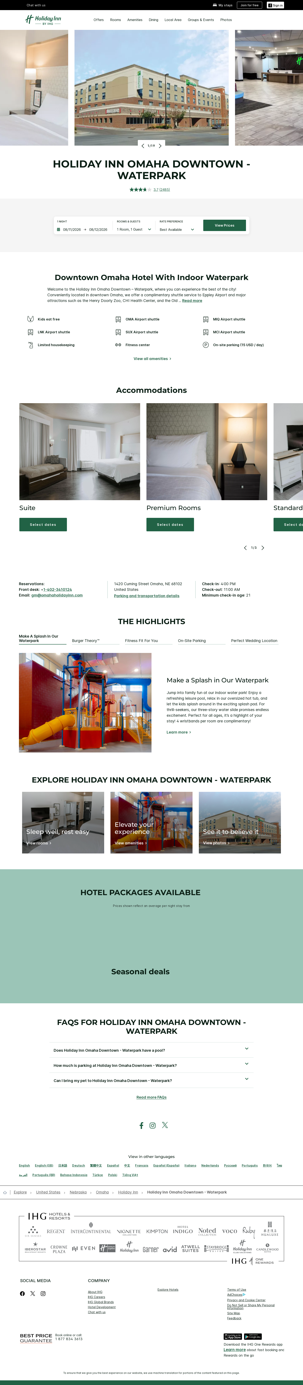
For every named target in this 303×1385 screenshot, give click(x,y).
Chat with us (97, 1312)
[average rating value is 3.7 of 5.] (144, 189)
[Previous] (143, 146)
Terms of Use (236, 1289)
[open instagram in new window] (150, 1126)
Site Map (233, 1313)
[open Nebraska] (78, 1192)
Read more (192, 300)
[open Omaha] (102, 1192)
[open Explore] (21, 1192)
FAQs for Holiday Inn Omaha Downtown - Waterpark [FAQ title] (151, 1026)
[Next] (159, 146)
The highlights (151, 621)
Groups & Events (201, 20)
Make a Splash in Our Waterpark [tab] (38, 638)
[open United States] (48, 1192)
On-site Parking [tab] (192, 641)
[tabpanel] (151, 702)
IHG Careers (96, 1297)
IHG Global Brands (101, 1302)
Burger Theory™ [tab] (85, 641)
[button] (275, 5)
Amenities (134, 20)
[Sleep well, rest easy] (38, 844)
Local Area (173, 20)
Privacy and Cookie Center (246, 1300)
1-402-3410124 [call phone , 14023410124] (57, 589)
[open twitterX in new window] (162, 1126)
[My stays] (223, 5)
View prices (224, 225)
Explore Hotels (168, 1289)
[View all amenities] (152, 359)
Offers (99, 20)
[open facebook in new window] (139, 1126)
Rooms (115, 20)
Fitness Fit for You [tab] (141, 641)
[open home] (6, 1192)
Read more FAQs (152, 1097)
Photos (226, 20)
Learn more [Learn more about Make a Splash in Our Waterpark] (177, 732)
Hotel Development (102, 1307)
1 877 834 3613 (69, 1339)
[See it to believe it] (215, 844)
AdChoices (236, 1295)
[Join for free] (249, 5)
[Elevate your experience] (130, 844)
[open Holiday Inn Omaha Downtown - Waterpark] (186, 1192)
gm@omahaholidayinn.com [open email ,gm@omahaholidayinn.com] (57, 595)
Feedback (234, 1318)
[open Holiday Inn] (128, 1192)
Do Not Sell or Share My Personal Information (251, 1306)
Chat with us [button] (36, 5)
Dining (153, 20)
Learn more (235, 1349)
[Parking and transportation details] (146, 596)
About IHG (95, 1292)
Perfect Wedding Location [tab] (254, 641)
